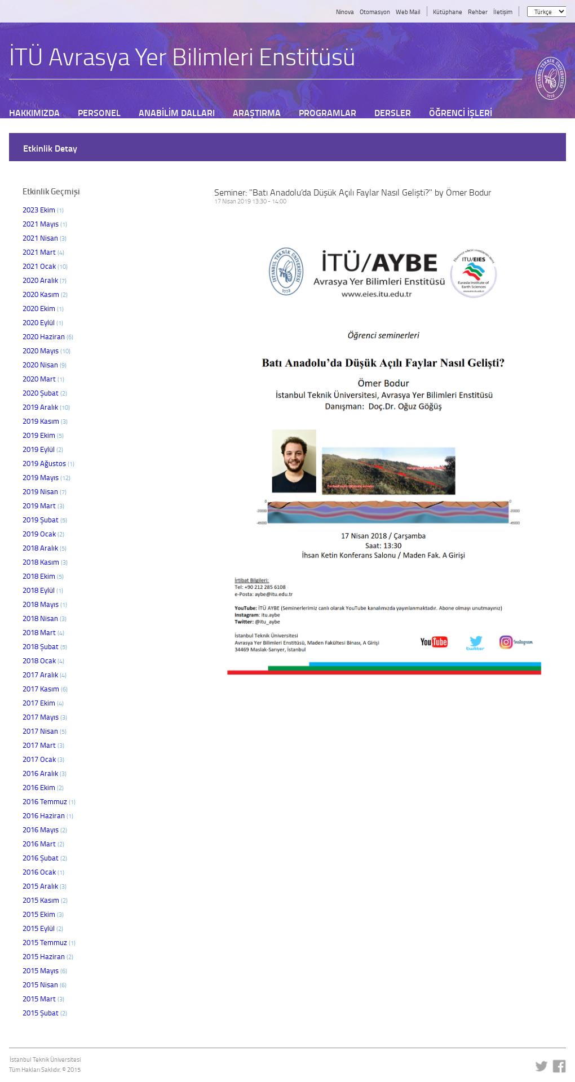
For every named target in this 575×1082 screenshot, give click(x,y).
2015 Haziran (48, 956)
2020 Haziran (48, 336)
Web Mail (408, 11)
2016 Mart (43, 844)
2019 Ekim (43, 435)
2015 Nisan (45, 984)
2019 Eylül (43, 449)
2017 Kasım (45, 689)
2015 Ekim (43, 914)
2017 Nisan (45, 731)
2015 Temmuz (49, 942)
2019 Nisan (45, 491)
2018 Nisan (45, 618)
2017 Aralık (45, 674)
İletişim (502, 11)
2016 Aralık (45, 773)
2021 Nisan (45, 238)
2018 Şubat (45, 646)
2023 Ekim (43, 210)
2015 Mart (43, 999)
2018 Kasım (45, 562)
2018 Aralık (45, 548)
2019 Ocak (43, 534)
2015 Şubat (45, 1013)
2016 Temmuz (49, 801)
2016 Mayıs (45, 829)
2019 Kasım (45, 421)
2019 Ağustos (48, 463)
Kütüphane (447, 11)
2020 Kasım (45, 294)
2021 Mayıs (45, 224)
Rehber (478, 11)
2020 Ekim (43, 308)
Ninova (345, 11)
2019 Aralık (46, 407)
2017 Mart (43, 745)
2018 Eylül (43, 590)
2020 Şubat (45, 393)
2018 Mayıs (45, 604)
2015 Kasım (45, 900)
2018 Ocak (43, 660)
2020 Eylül (43, 322)
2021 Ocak (45, 266)
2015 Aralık (45, 886)
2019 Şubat (45, 520)
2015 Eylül (43, 928)
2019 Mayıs (46, 477)
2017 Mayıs (45, 717)
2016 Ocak (43, 872)
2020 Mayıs (46, 350)
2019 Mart (43, 505)
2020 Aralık (45, 280)
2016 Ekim (43, 787)
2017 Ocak (43, 759)
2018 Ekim (43, 576)
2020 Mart (43, 379)
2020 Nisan (45, 365)
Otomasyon (375, 11)
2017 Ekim (43, 703)
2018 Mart (43, 632)
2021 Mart (43, 252)
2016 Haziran (48, 815)
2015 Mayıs (45, 970)
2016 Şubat (45, 858)
